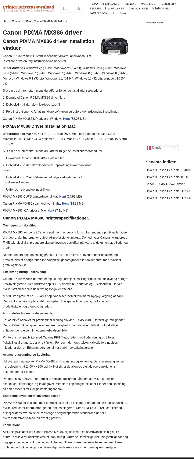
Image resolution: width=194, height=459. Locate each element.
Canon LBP (169, 3)
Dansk (154, 148)
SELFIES (95, 8)
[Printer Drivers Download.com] (28, 8)
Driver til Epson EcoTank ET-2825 (168, 191)
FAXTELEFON (98, 13)
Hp (113, 13)
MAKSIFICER (149, 3)
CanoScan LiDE (138, 8)
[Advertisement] (168, 80)
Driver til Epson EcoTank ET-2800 (168, 198)
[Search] (67, 8)
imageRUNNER (114, 8)
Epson (123, 13)
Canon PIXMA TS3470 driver (165, 184)
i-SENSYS (130, 3)
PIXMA (94, 3)
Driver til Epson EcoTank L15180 (168, 170)
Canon (16, 21)
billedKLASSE (111, 3)
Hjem (6, 21)
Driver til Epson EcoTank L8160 (167, 177)
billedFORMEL (161, 8)
